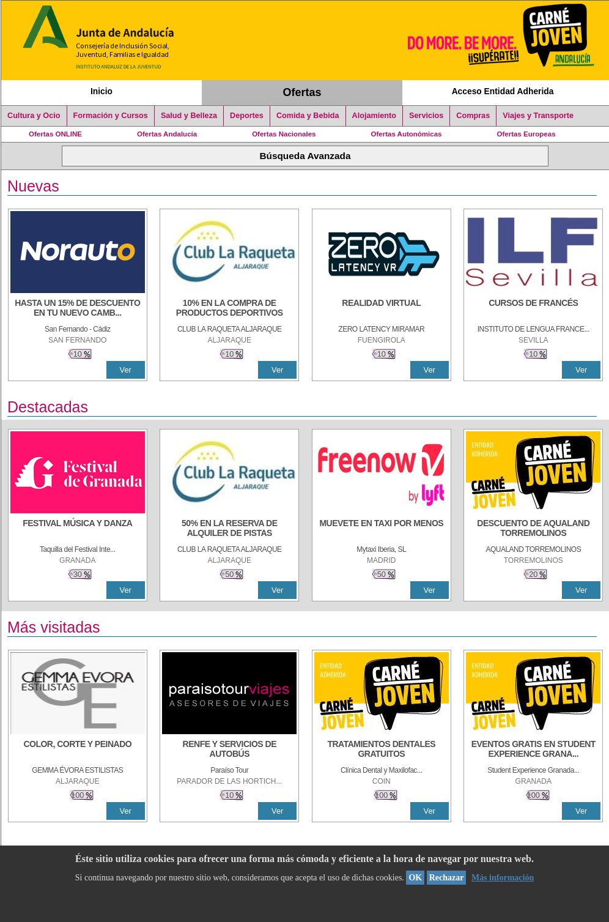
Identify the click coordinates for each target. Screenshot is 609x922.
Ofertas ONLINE (55, 134)
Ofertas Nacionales (284, 134)
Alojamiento (374, 115)
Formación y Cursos (110, 115)
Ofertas (302, 92)
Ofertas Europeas (526, 134)
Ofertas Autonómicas (406, 134)
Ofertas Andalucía (167, 134)
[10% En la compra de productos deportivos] (229, 309)
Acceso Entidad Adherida (503, 91)
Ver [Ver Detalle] (125, 369)
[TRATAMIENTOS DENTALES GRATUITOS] (381, 750)
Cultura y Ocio (34, 115)
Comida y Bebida (307, 115)
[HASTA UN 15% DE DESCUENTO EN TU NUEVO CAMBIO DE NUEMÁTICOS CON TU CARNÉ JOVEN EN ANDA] (77, 309)
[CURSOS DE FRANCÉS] (533, 309)
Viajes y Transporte (538, 115)
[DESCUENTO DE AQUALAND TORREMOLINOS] (533, 529)
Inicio (101, 91)
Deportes (247, 115)
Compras (473, 115)
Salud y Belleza (189, 115)
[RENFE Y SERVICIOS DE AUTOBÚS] (229, 750)
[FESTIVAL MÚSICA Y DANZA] (77, 529)
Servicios (426, 115)
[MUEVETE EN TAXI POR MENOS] (381, 529)
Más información (502, 877)
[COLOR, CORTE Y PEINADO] (77, 750)
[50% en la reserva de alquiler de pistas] (229, 529)
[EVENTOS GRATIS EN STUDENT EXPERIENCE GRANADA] (533, 750)
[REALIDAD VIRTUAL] (381, 309)
